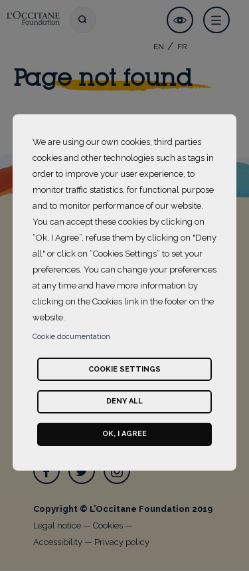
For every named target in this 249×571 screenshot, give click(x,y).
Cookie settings (124, 369)
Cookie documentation (71, 336)
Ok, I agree (124, 433)
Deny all (124, 401)
